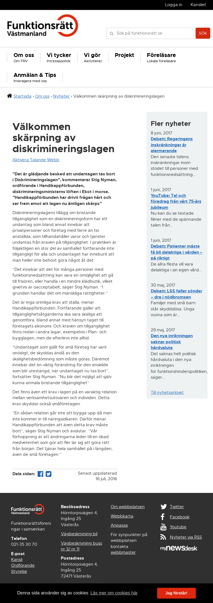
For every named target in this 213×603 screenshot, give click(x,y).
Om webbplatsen (128, 506)
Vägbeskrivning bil (79, 533)
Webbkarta (122, 516)
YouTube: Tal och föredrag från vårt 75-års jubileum (176, 201)
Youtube (178, 526)
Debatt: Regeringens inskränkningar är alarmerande (172, 145)
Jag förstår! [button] (176, 593)
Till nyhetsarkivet (167, 392)
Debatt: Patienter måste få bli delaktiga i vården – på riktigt (176, 252)
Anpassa (119, 525)
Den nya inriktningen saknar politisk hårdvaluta (172, 341)
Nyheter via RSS (186, 537)
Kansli (16, 559)
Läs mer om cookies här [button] (114, 593)
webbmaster (123, 552)
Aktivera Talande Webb (35, 159)
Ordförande (23, 565)
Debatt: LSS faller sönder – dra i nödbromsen (176, 294)
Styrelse (19, 571)
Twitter (177, 506)
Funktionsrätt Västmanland (43, 28)
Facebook (179, 516)
